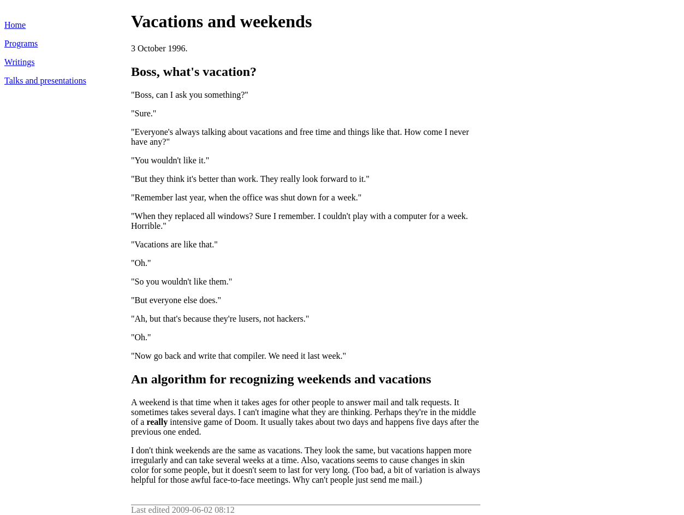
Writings (19, 62)
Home (15, 24)
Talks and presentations (45, 80)
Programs (21, 43)
